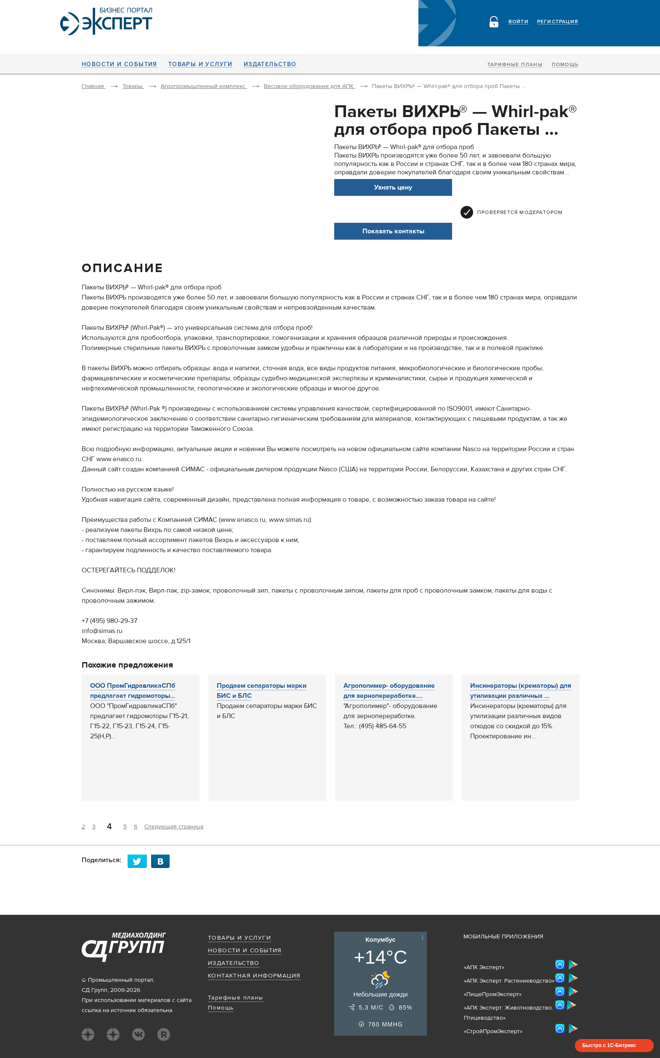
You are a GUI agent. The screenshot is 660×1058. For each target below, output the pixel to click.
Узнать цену (393, 187)
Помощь (565, 64)
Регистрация (557, 21)
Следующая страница (173, 827)
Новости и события (119, 64)
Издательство (270, 64)
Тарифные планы (515, 64)
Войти (518, 21)
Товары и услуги (200, 64)
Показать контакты (393, 231)
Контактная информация (254, 976)
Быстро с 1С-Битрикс (609, 1045)
